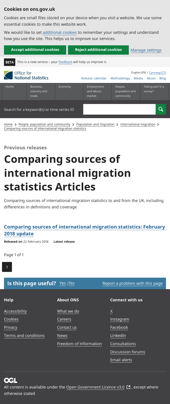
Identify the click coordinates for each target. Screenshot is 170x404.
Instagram (119, 319)
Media (138, 78)
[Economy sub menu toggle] (69, 91)
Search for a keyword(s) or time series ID (39, 109)
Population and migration (95, 124)
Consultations (123, 343)
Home (10, 86)
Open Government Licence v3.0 (98, 387)
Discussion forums (127, 351)
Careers (64, 319)
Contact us (67, 327)
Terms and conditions (24, 335)
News (62, 335)
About (151, 78)
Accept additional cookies (35, 49)
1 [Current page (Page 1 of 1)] (7, 267)
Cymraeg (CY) (157, 72)
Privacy (10, 327)
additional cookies (60, 32)
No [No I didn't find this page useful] (72, 283)
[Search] (161, 109)
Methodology (120, 78)
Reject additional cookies (98, 49)
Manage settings (146, 50)
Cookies (11, 319)
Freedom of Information (79, 343)
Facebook (119, 327)
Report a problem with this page (132, 283)
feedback (65, 62)
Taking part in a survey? (154, 89)
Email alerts (121, 359)
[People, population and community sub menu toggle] (126, 91)
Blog (162, 78)
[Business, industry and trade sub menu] (41, 91)
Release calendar (94, 78)
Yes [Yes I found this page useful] (63, 283)
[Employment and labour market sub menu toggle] (97, 91)
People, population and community (44, 124)
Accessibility (15, 311)
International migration (137, 124)
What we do (68, 311)
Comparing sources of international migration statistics (45, 128)
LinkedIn (118, 335)
